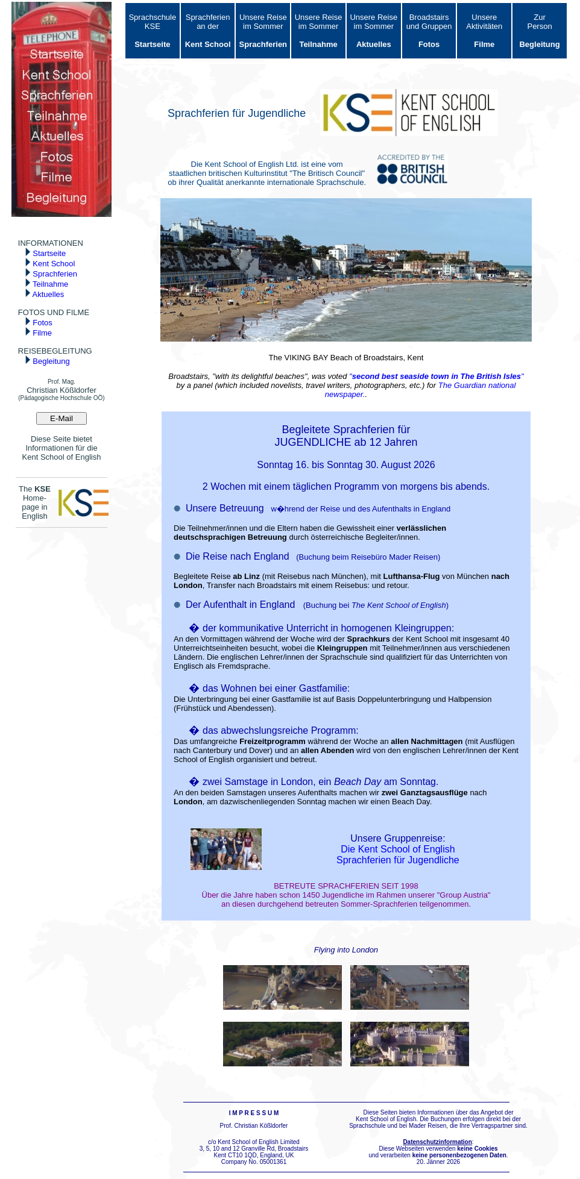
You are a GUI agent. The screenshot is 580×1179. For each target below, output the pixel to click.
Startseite (45, 253)
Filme (38, 332)
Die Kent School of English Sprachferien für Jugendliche (397, 854)
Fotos (38, 322)
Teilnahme (47, 284)
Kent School (50, 263)
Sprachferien (51, 273)
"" (436, 376)
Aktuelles (45, 294)
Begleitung (47, 361)
